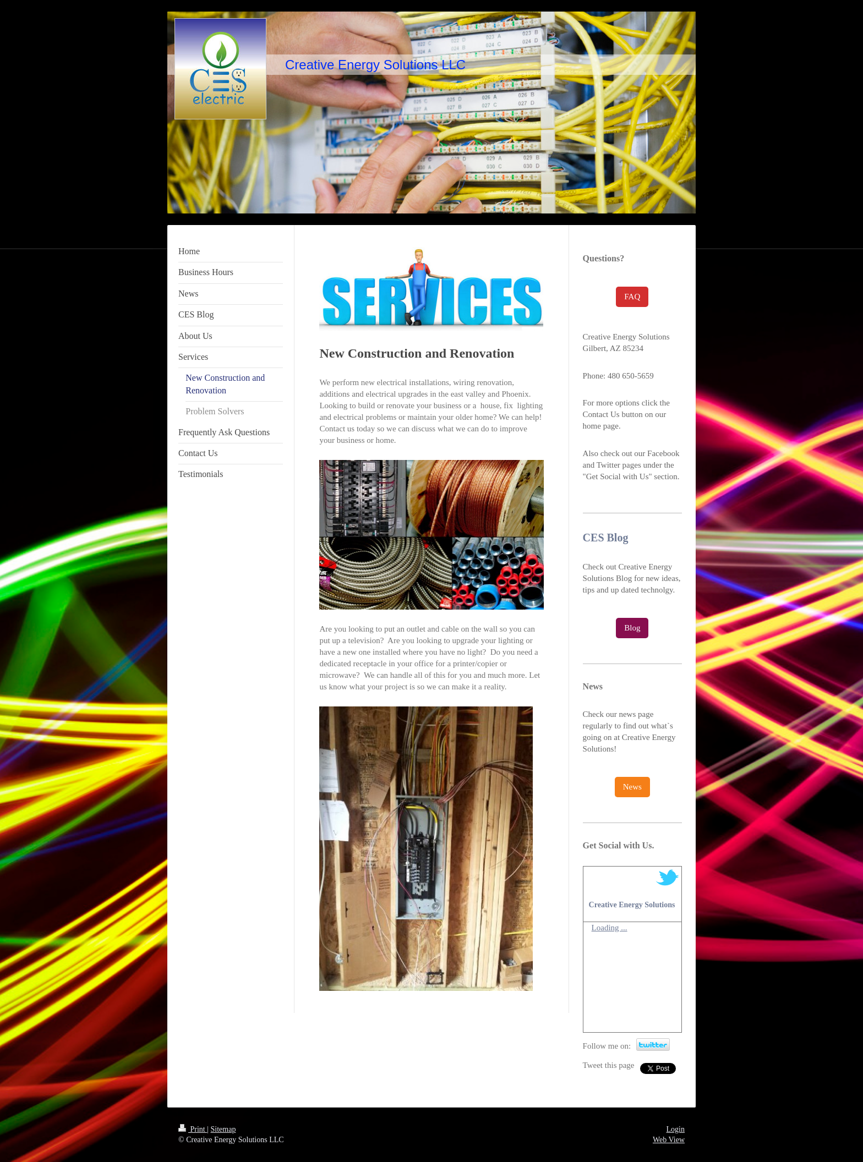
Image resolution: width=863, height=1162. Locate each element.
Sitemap (223, 1129)
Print (192, 1129)
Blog (632, 627)
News (632, 786)
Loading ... (609, 927)
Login (676, 1129)
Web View (669, 1140)
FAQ (632, 296)
